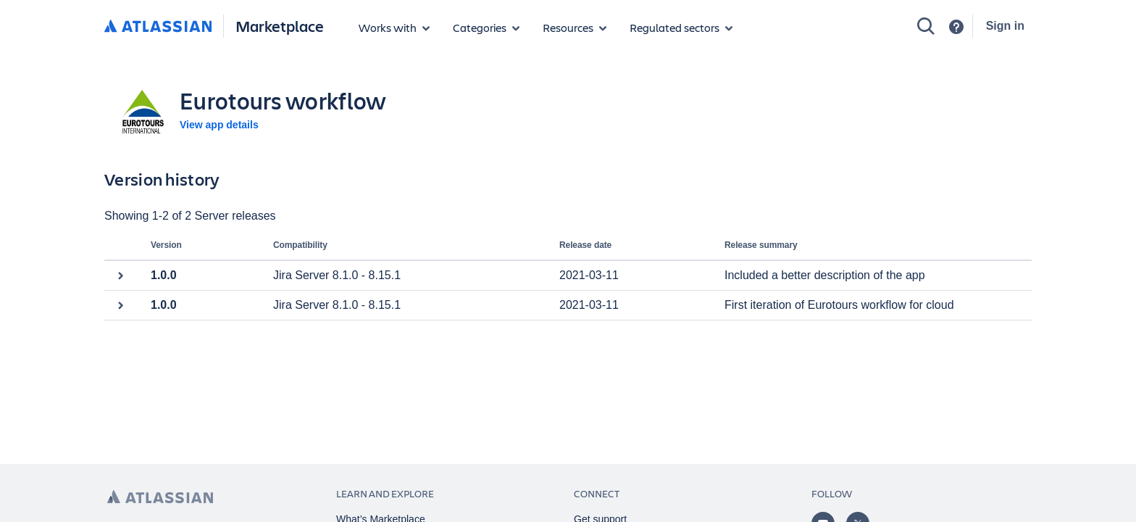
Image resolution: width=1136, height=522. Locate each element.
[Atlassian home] (158, 26)
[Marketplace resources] (574, 27)
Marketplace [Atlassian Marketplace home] (279, 25)
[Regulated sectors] (681, 27)
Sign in (1005, 26)
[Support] (956, 27)
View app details (219, 124)
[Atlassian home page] (160, 497)
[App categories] (486, 27)
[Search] (925, 26)
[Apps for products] (394, 27)
